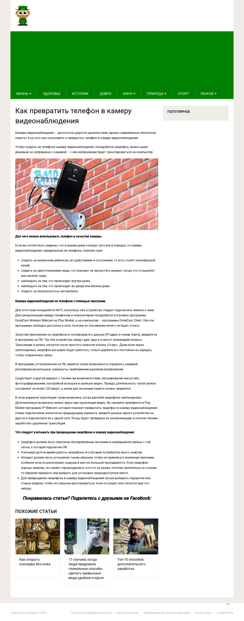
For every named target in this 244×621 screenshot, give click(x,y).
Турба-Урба (17, 612)
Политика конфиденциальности (91, 612)
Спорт (183, 94)
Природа (155, 94)
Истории (80, 94)
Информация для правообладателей (166, 612)
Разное (207, 94)
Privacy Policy (203, 612)
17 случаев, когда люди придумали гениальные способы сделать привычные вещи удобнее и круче (86, 568)
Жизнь (22, 94)
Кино (127, 94)
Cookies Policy (225, 612)
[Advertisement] (122, 60)
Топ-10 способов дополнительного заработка (131, 564)
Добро (105, 94)
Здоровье (51, 94)
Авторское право (127, 612)
